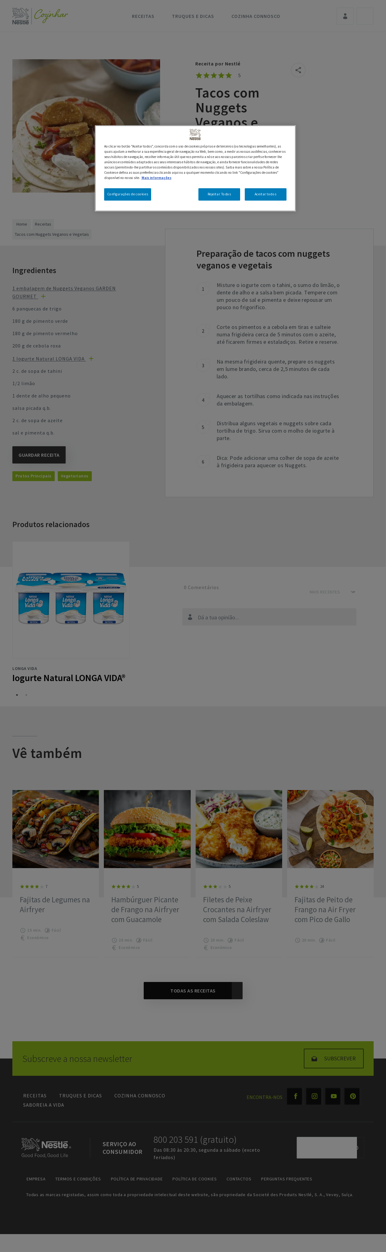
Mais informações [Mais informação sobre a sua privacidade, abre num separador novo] (157, 178)
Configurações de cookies (127, 194)
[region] (195, 168)
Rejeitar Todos (219, 194)
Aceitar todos (265, 194)
